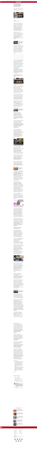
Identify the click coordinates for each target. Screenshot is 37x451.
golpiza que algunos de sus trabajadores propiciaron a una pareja (18, 49)
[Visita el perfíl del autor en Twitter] (16, 387)
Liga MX (28, 0)
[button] (15, 21)
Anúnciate (15, 434)
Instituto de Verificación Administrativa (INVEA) (17, 189)
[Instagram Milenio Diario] (19, 439)
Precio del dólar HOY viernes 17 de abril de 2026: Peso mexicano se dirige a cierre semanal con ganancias (20, 417)
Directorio (20, 430)
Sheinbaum (13, 0)
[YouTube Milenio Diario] (16, 441)
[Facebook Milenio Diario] (15, 439)
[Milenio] (18, 2)
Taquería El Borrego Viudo (18, 378)
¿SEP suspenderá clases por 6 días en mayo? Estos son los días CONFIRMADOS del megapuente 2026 (20, 410)
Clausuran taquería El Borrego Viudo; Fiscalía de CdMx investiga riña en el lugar (20, 110)
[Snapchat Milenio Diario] (20, 441)
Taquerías (20, 381)
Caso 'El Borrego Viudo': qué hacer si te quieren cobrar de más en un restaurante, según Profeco (20, 42)
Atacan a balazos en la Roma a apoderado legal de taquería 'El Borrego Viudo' (20, 291)
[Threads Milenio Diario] (22, 439)
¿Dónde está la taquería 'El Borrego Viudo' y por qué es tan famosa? (19, 367)
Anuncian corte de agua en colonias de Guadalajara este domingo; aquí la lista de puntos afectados (20, 424)
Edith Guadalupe (18, 0)
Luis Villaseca (25, 0)
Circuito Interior (22, 0)
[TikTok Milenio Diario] (18, 441)
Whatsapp (11, 0)
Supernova (30, 0)
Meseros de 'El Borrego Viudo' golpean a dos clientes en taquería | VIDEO (19, 370)
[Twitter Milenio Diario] (17, 439)
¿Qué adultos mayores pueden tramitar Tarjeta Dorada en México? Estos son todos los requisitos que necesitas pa (20, 420)
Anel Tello (15, 20)
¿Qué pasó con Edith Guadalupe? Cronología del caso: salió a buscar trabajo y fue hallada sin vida (20, 414)
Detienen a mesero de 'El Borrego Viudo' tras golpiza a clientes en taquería (19, 365)
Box (26, 0)
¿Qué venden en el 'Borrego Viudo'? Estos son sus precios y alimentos (20, 168)
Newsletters (15, 430)
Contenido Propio (16, 381)
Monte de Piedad (15, 0)
